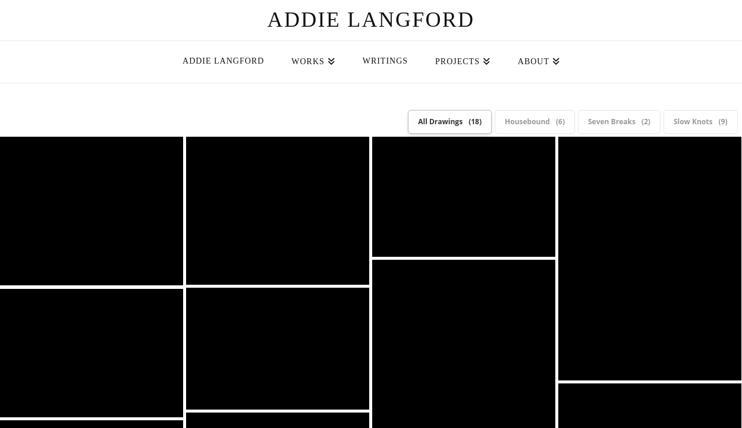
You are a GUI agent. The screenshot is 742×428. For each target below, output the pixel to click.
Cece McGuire (398, 344)
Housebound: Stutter (649, 258)
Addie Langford (371, 19)
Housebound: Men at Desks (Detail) (277, 211)
